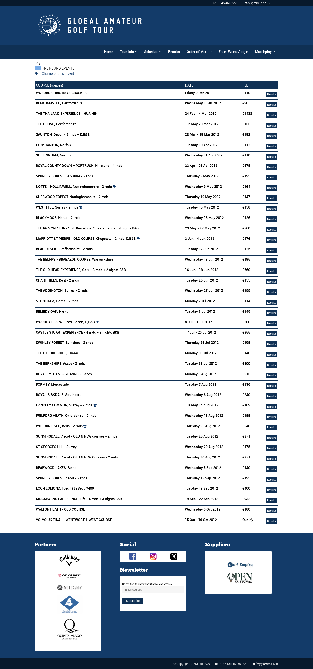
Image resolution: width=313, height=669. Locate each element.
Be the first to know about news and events (147, 584)
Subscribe (133, 601)
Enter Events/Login (233, 51)
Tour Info (128, 51)
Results (174, 51)
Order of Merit (199, 51)
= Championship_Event (54, 73)
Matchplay (265, 51)
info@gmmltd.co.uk (257, 3)
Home (108, 51)
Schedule (152, 51)
